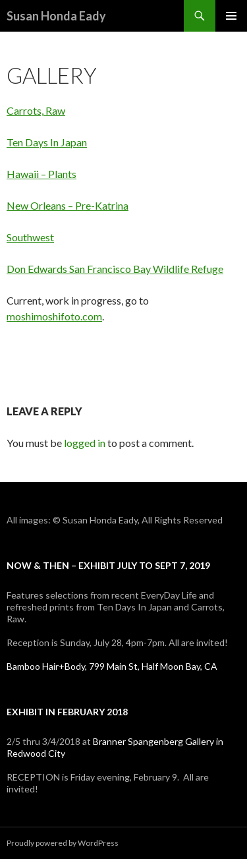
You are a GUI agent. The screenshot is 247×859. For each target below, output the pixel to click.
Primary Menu (231, 16)
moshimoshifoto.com (54, 316)
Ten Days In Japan (47, 142)
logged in (84, 442)
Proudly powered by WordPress (63, 843)
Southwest (30, 237)
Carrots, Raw (36, 110)
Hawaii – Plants (41, 173)
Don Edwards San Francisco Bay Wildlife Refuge (115, 268)
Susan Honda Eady (56, 16)
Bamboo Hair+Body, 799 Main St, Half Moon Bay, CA (112, 666)
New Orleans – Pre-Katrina (67, 205)
